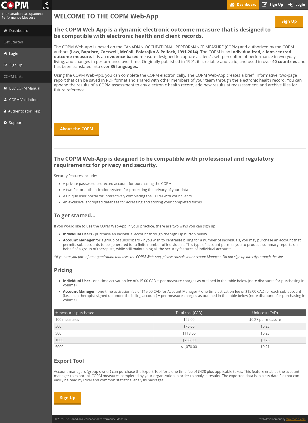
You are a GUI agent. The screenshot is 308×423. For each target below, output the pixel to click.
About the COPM (76, 129)
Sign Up (289, 21)
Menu (47, 5)
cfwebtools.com (296, 419)
